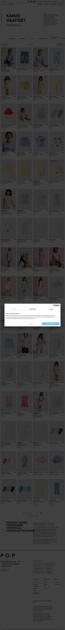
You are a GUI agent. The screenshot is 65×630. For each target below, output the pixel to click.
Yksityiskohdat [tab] (32, 309)
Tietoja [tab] (51, 309)
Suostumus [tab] (13, 309)
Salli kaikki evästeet (50, 323)
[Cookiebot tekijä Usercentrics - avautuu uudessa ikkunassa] (54, 305)
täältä (55, 317)
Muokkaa (32, 323)
